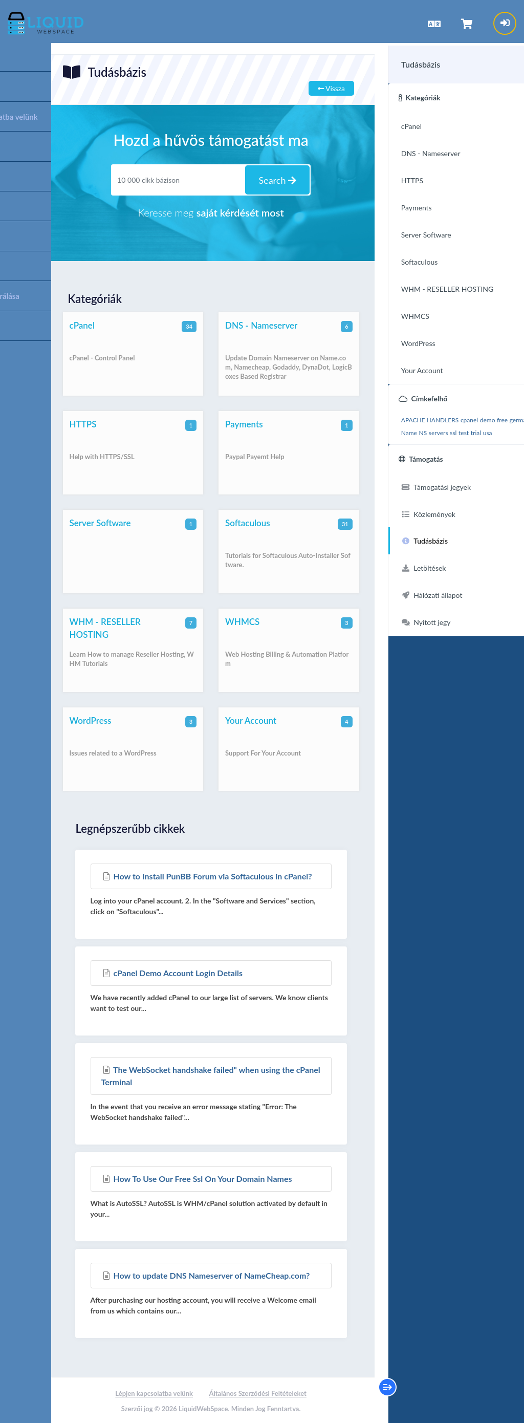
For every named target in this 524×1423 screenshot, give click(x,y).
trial (389, 441)
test (504, 429)
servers (479, 429)
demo (470, 416)
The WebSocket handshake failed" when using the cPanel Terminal (198, 1075)
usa (400, 441)
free (484, 416)
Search (275, 179)
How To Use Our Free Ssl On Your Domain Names (197, 1177)
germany (395, 429)
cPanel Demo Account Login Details (173, 972)
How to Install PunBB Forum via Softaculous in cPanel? (207, 875)
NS (464, 429)
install (432, 429)
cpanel (452, 416)
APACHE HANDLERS (413, 416)
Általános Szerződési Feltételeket (256, 1392)
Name (450, 429)
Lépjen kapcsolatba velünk (153, 1392)
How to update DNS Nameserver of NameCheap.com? (206, 1274)
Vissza (327, 87)
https (416, 429)
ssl (494, 429)
